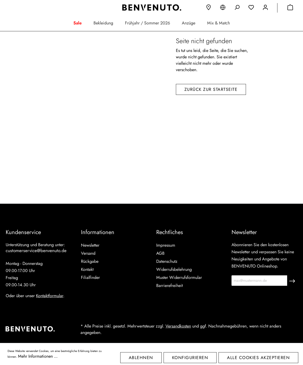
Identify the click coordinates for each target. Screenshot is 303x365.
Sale (77, 23)
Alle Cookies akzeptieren (258, 358)
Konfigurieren (190, 358)
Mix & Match (218, 23)
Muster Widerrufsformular (179, 277)
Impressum (165, 245)
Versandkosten (178, 326)
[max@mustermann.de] (259, 280)
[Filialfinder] (208, 8)
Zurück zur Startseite (211, 138)
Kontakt (87, 269)
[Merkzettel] (251, 8)
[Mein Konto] (265, 8)
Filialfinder (90, 277)
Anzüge (188, 23)
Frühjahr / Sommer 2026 (147, 23)
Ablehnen (141, 358)
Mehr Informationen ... (38, 356)
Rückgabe (89, 261)
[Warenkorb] (290, 8)
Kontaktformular (49, 296)
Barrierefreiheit (169, 285)
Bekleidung (103, 23)
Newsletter (90, 245)
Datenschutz (166, 261)
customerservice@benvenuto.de (36, 250)
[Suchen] (237, 8)
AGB (160, 253)
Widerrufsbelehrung (174, 269)
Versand (88, 253)
